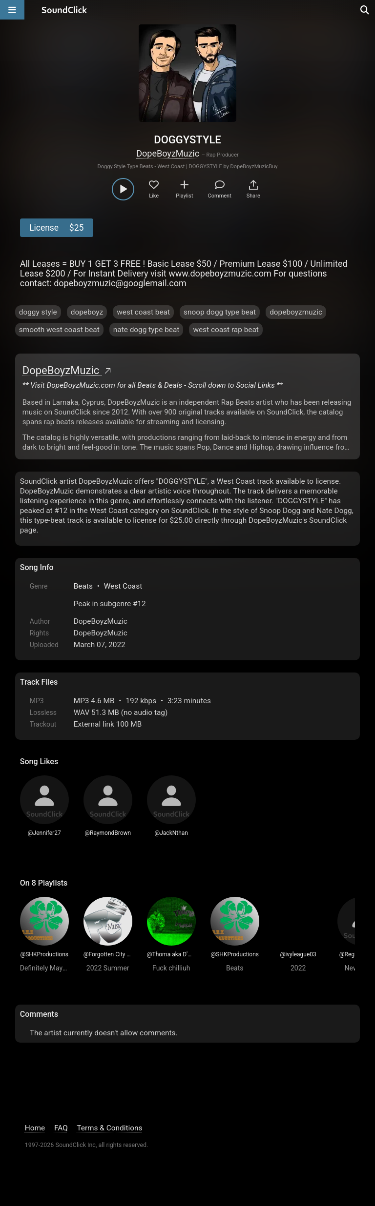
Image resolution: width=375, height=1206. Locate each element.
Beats (83, 586)
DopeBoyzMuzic (167, 153)
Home (35, 1128)
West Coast (123, 586)
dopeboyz (87, 312)
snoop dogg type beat (220, 312)
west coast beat (143, 312)
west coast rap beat (225, 329)
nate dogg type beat (146, 329)
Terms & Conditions (109, 1128)
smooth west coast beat (59, 329)
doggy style (38, 312)
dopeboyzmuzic (296, 312)
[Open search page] (365, 10)
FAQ (61, 1128)
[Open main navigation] (12, 10)
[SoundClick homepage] (64, 9)
